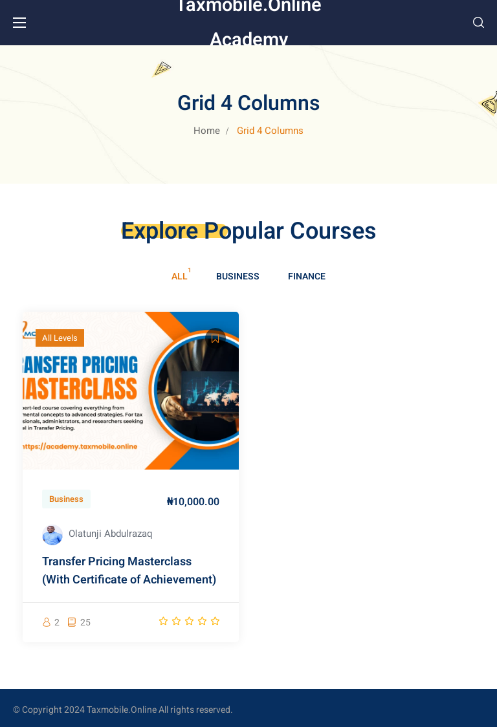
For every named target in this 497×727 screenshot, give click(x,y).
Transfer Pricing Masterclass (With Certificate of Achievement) (129, 571)
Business (238, 276)
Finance (307, 276)
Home (206, 131)
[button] (478, 22)
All (179, 276)
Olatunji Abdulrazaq (111, 533)
